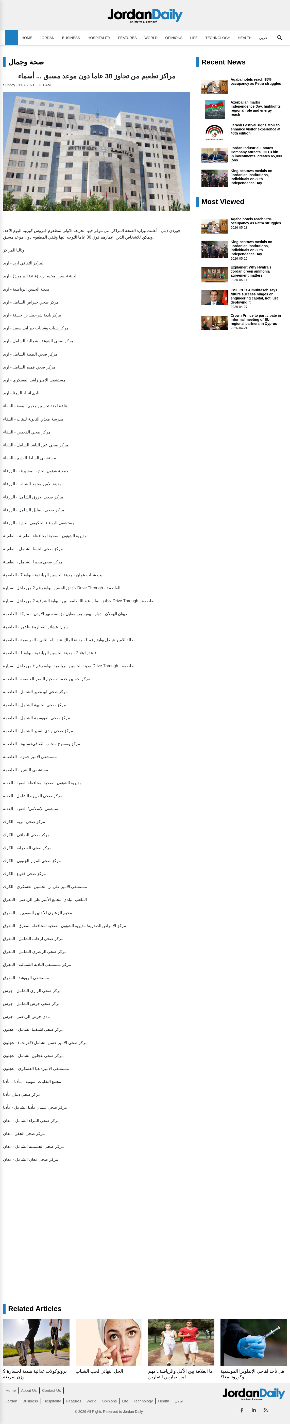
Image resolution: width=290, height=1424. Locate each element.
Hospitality (99, 38)
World (151, 38)
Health (244, 38)
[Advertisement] (82, 1204)
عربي (263, 38)
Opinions (173, 38)
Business (71, 38)
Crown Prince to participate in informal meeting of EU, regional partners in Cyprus (256, 319)
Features (127, 38)
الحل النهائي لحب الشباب (99, 1371)
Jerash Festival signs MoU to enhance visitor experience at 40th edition (255, 129)
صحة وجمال (26, 62)
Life (194, 38)
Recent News (223, 62)
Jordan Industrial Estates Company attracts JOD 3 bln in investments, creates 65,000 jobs (256, 154)
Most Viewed (222, 201)
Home (27, 38)
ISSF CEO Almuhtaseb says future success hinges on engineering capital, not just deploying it (254, 296)
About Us (29, 1390)
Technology (217, 38)
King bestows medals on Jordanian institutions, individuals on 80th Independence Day (251, 177)
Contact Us (51, 1390)
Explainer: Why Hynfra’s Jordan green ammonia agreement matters (251, 271)
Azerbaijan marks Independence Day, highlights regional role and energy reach (256, 108)
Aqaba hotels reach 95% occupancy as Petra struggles (256, 81)
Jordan (47, 38)
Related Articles (35, 1308)
